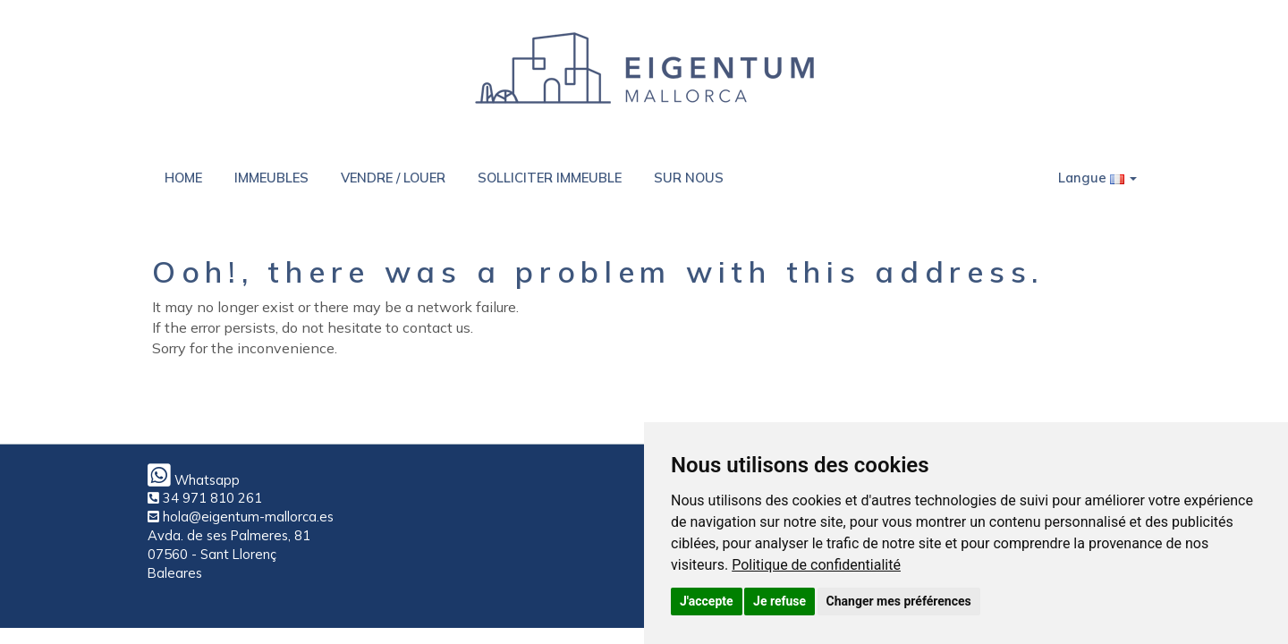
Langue (1097, 177)
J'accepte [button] (706, 601)
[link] (816, 564)
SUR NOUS (689, 177)
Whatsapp (194, 479)
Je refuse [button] (779, 601)
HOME (183, 177)
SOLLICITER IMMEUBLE (550, 177)
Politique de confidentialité (816, 564)
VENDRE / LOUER (393, 177)
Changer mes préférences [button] (898, 601)
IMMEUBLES (271, 177)
